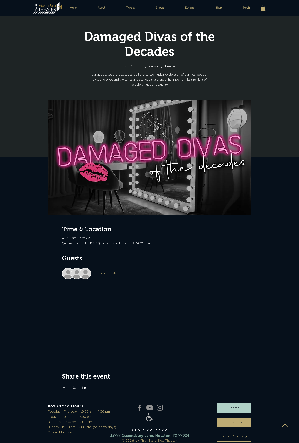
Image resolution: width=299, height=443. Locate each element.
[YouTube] (150, 407)
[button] (101, 7)
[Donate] (234, 408)
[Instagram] (160, 407)
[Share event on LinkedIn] (84, 387)
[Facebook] (139, 407)
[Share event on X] (74, 387)
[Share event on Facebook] (64, 387)
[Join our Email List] (234, 437)
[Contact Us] (234, 422)
